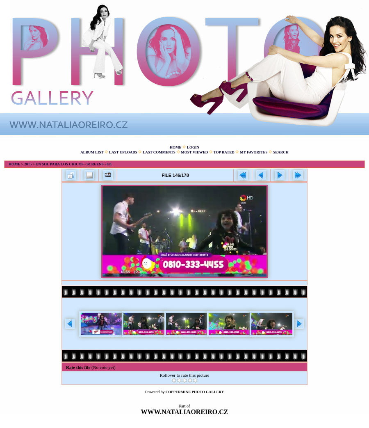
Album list (91, 152)
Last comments (159, 152)
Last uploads (123, 152)
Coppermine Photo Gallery (195, 392)
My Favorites (253, 152)
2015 (28, 164)
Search (281, 152)
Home (176, 147)
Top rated (224, 152)
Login (193, 147)
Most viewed (194, 152)
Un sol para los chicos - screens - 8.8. (74, 164)
